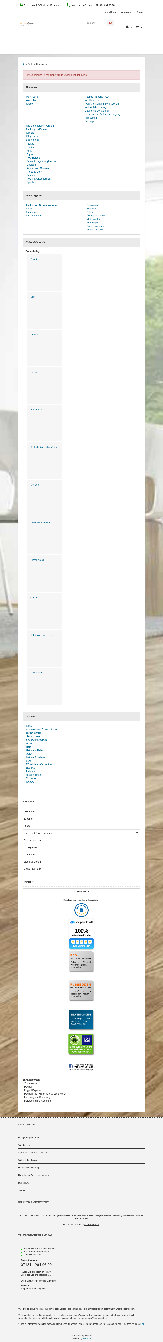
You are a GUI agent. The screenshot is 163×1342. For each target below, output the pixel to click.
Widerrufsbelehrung (95, 107)
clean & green (33, 736)
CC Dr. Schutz (34, 732)
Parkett (30, 143)
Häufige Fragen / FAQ (97, 96)
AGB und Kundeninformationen (102, 103)
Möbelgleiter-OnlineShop (39, 764)
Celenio (31, 175)
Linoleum (32, 164)
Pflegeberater (127, 38)
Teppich (31, 154)
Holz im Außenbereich (39, 178)
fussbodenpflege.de (36, 739)
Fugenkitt (31, 212)
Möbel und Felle (95, 229)
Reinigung (92, 205)
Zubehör (91, 208)
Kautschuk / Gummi (40, 522)
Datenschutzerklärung (97, 110)
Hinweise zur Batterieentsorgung (102, 114)
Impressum (91, 117)
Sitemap (89, 121)
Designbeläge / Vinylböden (41, 161)
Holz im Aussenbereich (41, 635)
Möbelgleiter (93, 219)
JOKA (29, 753)
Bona (29, 725)
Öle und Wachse (95, 215)
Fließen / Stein (34, 171)
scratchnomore (34, 774)
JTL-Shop (87, 1338)
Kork (29, 150)
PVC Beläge (33, 157)
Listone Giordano (35, 757)
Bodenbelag (32, 49)
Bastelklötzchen (95, 226)
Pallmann (31, 771)
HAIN (29, 743)
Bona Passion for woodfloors (41, 729)
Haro (28, 746)
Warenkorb (126, 12)
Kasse (139, 12)
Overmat (30, 767)
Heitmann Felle (34, 750)
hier (142, 1324)
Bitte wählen (81, 891)
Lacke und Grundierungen (82, 833)
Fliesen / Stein (37, 560)
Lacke (29, 208)
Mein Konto (110, 12)
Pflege (90, 212)
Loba (28, 760)
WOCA (30, 781)
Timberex (31, 778)
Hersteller (56, 49)
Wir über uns (92, 100)
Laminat (31, 147)
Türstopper (92, 222)
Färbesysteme (34, 215)
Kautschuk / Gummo (38, 168)
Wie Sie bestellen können (39, 38)
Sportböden (33, 182)
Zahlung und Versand (78, 38)
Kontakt (105, 38)
